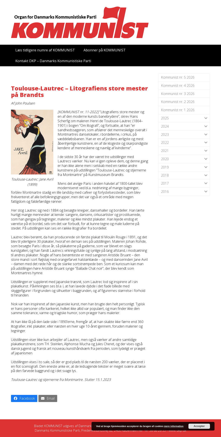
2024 (184, 126)
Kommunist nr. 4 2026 (177, 85)
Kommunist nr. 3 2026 (177, 93)
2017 (184, 183)
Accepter (199, 426)
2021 (184, 151)
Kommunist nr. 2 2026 (177, 101)
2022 (184, 143)
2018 (184, 175)
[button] (24, 398)
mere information (173, 426)
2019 (184, 167)
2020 (184, 159)
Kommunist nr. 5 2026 (177, 77)
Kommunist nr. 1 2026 (177, 110)
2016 (184, 192)
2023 (184, 135)
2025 (184, 118)
